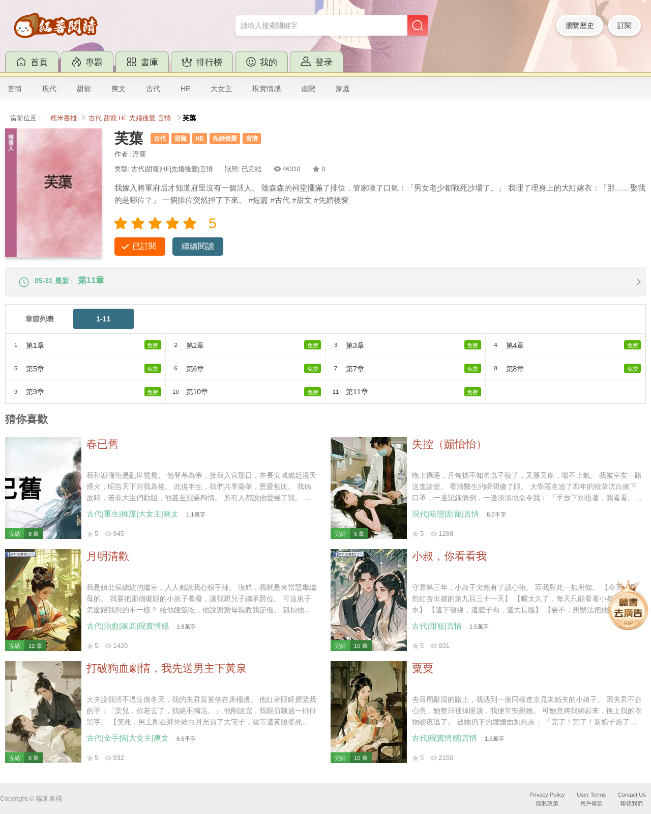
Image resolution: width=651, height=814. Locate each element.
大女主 (221, 89)
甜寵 (84, 89)
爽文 (118, 89)
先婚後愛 (142, 118)
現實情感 (266, 89)
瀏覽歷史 (580, 25)
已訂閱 (144, 246)
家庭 (343, 89)
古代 (153, 89)
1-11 (103, 323)
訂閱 (624, 25)
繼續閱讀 (198, 246)
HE (185, 89)
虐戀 (308, 89)
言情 (15, 89)
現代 (49, 89)
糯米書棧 (63, 118)
